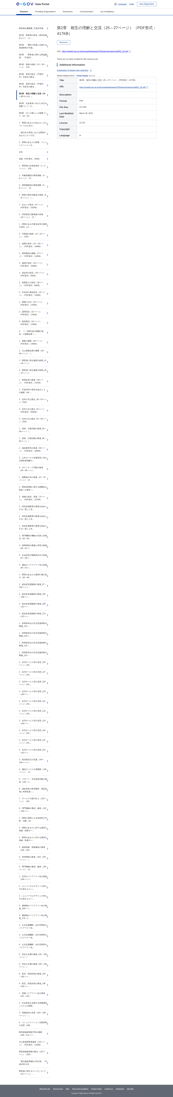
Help (67, 1089)
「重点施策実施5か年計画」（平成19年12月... (33, 1062)
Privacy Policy (96, 1089)
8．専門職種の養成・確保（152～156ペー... (32, 809)
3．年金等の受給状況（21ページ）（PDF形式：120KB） (32, 293)
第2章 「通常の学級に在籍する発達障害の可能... (33, 46)
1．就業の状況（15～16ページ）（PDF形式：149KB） (31, 245)
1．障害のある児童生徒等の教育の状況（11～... (33, 225)
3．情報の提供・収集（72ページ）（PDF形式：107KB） (32, 498)
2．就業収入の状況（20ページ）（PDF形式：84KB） (31, 283)
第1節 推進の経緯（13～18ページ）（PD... (32, 65)
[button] (120, 4)
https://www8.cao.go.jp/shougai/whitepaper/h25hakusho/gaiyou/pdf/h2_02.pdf (95, 51)
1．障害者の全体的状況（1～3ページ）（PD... (32, 167)
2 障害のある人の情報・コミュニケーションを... (33, 143)
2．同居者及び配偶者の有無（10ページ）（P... (31, 215)
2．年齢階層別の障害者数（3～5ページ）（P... (32, 176)
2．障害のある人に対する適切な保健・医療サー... (33, 829)
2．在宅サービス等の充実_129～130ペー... (32, 692)
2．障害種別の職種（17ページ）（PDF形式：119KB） (31, 254)
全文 (21, 152)
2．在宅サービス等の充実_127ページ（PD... (32, 673)
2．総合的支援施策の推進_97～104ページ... (32, 585)
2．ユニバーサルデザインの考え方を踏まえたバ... (33, 887)
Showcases (68, 12)
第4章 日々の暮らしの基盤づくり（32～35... (33, 114)
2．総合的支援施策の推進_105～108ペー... (32, 595)
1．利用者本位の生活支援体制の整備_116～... (33, 624)
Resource (63, 42)
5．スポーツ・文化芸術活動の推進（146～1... (33, 780)
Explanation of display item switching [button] (74, 70)
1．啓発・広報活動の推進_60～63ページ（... (32, 439)
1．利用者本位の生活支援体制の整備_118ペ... (33, 634)
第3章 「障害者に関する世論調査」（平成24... (33, 56)
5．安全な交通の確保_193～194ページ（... (33, 965)
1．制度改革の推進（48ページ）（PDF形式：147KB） (31, 381)
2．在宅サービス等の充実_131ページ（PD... (32, 702)
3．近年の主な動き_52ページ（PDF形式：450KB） (31, 410)
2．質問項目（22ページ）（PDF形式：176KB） (30, 313)
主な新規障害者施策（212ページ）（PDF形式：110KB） (32, 1043)
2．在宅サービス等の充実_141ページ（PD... (32, 741)
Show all (92, 76)
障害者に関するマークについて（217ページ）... (32, 1072)
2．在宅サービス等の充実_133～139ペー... (32, 722)
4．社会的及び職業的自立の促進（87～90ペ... (33, 556)
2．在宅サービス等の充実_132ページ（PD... (32, 712)
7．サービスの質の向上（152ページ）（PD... (32, 799)
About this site (45, 1089)
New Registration (146, 4)
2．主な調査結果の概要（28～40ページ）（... (32, 352)
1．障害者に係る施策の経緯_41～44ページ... (32, 361)
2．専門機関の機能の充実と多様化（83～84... (33, 537)
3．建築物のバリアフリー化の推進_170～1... (33, 916)
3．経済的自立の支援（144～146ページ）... (31, 761)
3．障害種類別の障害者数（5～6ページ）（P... (32, 186)
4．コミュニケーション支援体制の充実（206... (33, 1023)
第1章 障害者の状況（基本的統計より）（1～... (33, 36)
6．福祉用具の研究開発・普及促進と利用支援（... (33, 790)
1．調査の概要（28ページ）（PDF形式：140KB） (31, 342)
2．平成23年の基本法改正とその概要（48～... (32, 391)
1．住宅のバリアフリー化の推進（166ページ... (33, 877)
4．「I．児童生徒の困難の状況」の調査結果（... (31, 332)
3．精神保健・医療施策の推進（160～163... (32, 848)
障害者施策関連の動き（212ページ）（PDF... (32, 1053)
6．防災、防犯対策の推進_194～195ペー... (32, 975)
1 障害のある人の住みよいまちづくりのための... (33, 124)
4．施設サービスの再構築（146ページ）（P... (32, 770)
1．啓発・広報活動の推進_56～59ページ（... (32, 430)
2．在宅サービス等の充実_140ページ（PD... (32, 731)
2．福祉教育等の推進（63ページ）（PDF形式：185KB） (32, 449)
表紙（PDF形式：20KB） (30, 159)
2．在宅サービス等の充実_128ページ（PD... (32, 683)
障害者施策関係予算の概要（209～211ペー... (30, 1033)
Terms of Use (58, 1089)
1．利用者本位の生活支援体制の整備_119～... (33, 644)
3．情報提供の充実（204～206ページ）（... (32, 1014)
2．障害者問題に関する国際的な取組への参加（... (33, 488)
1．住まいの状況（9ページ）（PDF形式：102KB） (31, 206)
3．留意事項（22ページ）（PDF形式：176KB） (30, 322)
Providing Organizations (45, 12)
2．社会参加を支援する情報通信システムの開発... (33, 1004)
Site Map (130, 1089)
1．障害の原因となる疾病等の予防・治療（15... (33, 819)
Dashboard (120, 1089)
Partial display (82, 76)
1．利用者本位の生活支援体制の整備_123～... (33, 653)
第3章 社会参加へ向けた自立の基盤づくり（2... (33, 104)
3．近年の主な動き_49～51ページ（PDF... (32, 400)
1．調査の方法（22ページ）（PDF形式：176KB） (31, 303)
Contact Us (109, 1089)
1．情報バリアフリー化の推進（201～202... (32, 994)
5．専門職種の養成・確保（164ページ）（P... (32, 868)
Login (131, 4)
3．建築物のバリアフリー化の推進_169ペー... (33, 907)
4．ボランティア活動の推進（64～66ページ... (31, 468)
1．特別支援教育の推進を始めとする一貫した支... (33, 507)
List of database (107, 12)
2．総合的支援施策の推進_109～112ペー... (32, 605)
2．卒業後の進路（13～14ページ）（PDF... (32, 235)
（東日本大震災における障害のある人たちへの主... (32, 133)
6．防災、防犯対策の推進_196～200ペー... (32, 984)
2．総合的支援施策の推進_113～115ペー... (32, 615)
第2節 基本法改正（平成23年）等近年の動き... (31, 75)
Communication (86, 12)
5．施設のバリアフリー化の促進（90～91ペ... (33, 566)
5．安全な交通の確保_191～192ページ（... (33, 955)
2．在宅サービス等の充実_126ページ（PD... (32, 663)
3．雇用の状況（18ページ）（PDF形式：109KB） (31, 264)
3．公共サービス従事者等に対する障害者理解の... (33, 459)
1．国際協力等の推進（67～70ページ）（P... (32, 478)
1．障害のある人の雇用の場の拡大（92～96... (33, 576)
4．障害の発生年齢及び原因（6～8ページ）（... (32, 196)
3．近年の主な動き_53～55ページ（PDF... (32, 420)
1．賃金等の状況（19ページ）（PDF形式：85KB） (32, 274)
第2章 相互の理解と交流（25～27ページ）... (32, 95)
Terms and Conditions (80, 1089)
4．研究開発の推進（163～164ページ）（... (32, 858)
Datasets (24, 12)
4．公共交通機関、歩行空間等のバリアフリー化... (33, 926)
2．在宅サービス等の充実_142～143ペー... (32, 751)
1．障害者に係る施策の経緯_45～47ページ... (32, 371)
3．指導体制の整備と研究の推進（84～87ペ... (33, 546)
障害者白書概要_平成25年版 (31, 28)
